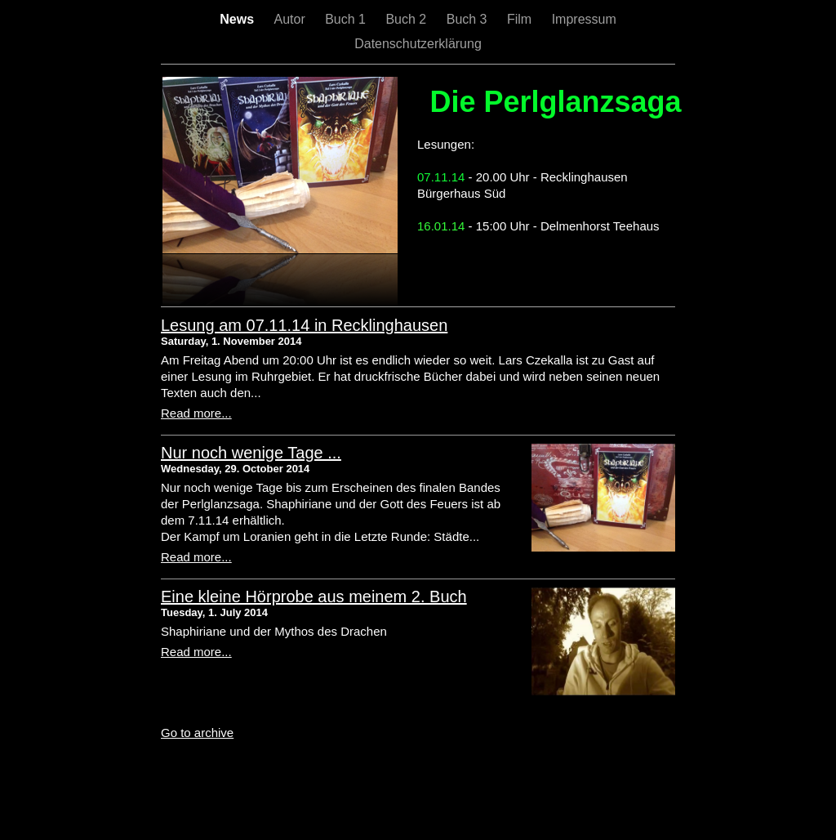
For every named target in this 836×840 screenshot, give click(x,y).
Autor (291, 19)
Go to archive (197, 732)
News (238, 19)
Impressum (584, 19)
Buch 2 (407, 19)
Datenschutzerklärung (418, 44)
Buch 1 (347, 19)
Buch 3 (469, 19)
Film (521, 19)
